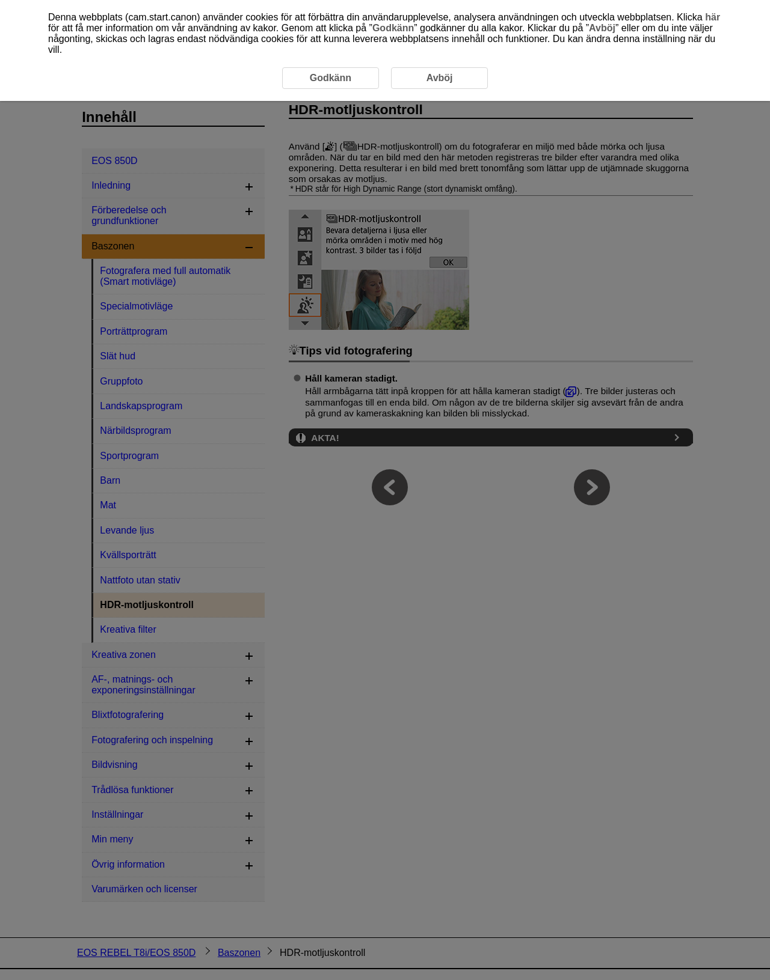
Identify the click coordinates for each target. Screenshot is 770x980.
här (712, 17)
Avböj (602, 28)
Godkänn (393, 28)
